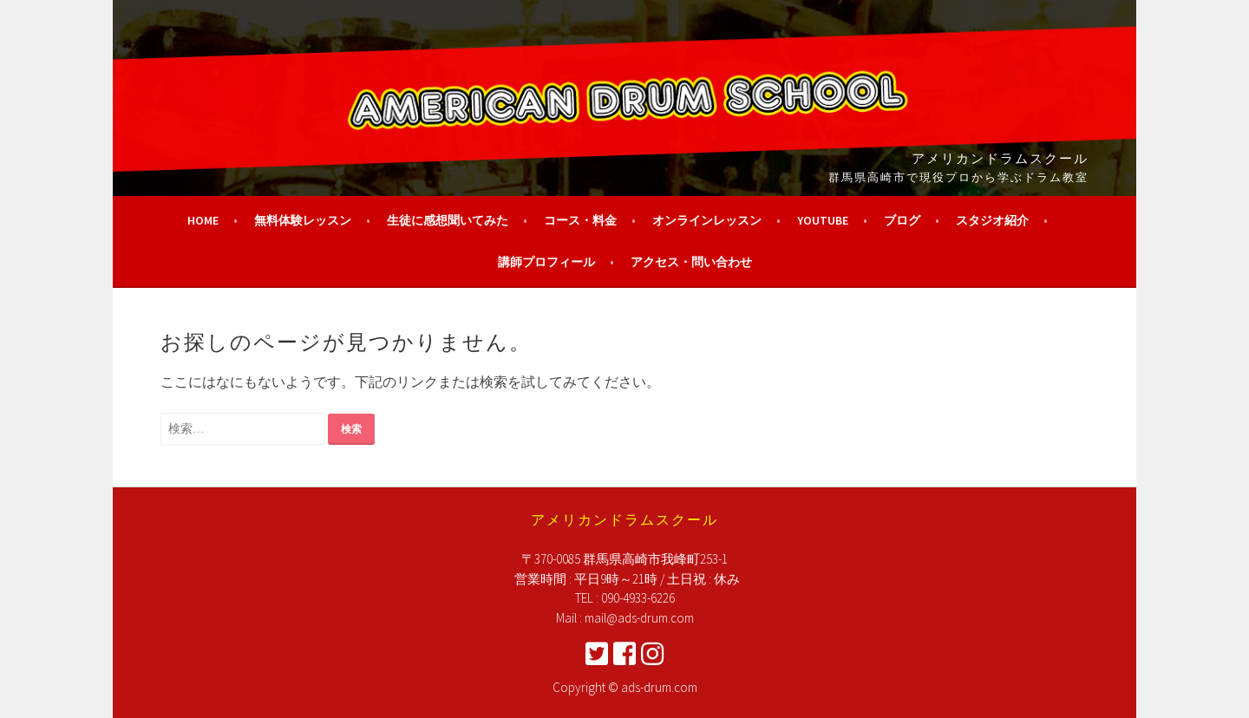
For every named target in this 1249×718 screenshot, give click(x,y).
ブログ (902, 220)
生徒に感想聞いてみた (447, 220)
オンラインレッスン (707, 220)
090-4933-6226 (638, 598)
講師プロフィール (546, 262)
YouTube (822, 220)
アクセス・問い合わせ (691, 262)
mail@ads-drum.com (639, 618)
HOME (203, 220)
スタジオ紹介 (992, 220)
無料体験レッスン (302, 220)
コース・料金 (580, 220)
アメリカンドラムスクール (1000, 156)
